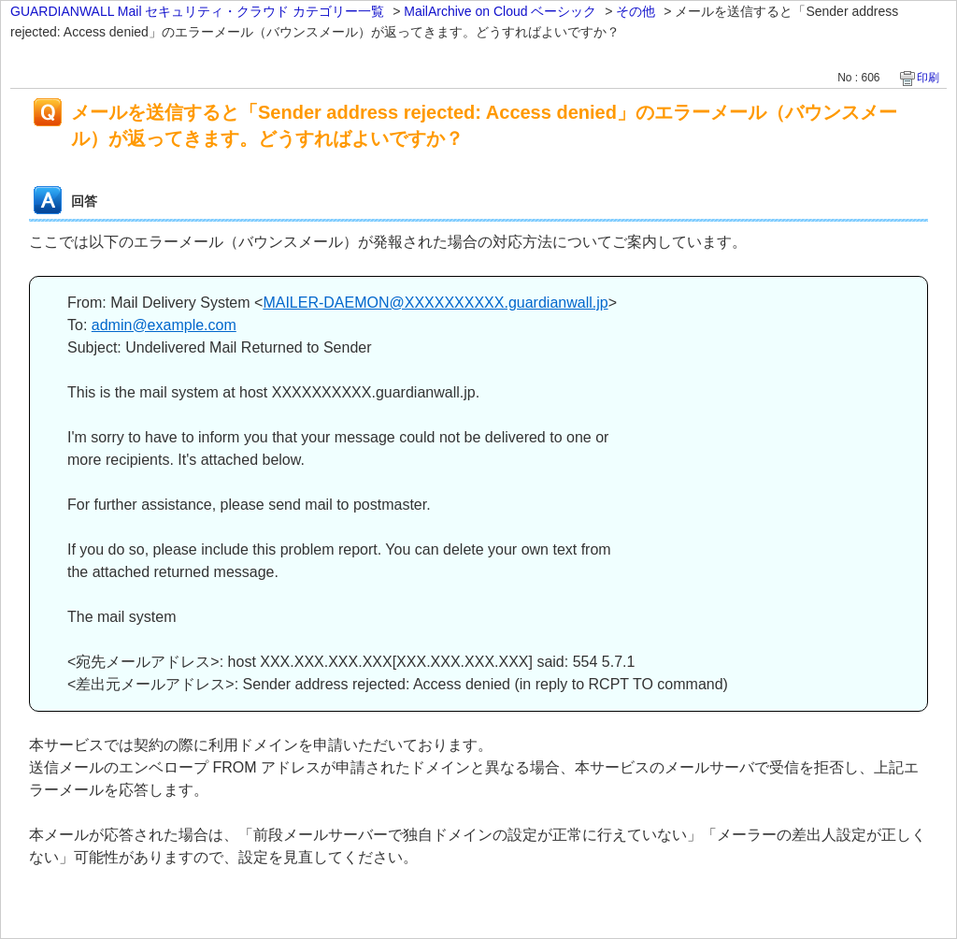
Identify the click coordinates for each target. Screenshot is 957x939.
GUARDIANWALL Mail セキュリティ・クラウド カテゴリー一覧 (197, 11)
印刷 (928, 77)
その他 (635, 11)
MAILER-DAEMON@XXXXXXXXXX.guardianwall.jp (435, 303)
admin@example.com (164, 325)
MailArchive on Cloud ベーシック (500, 11)
